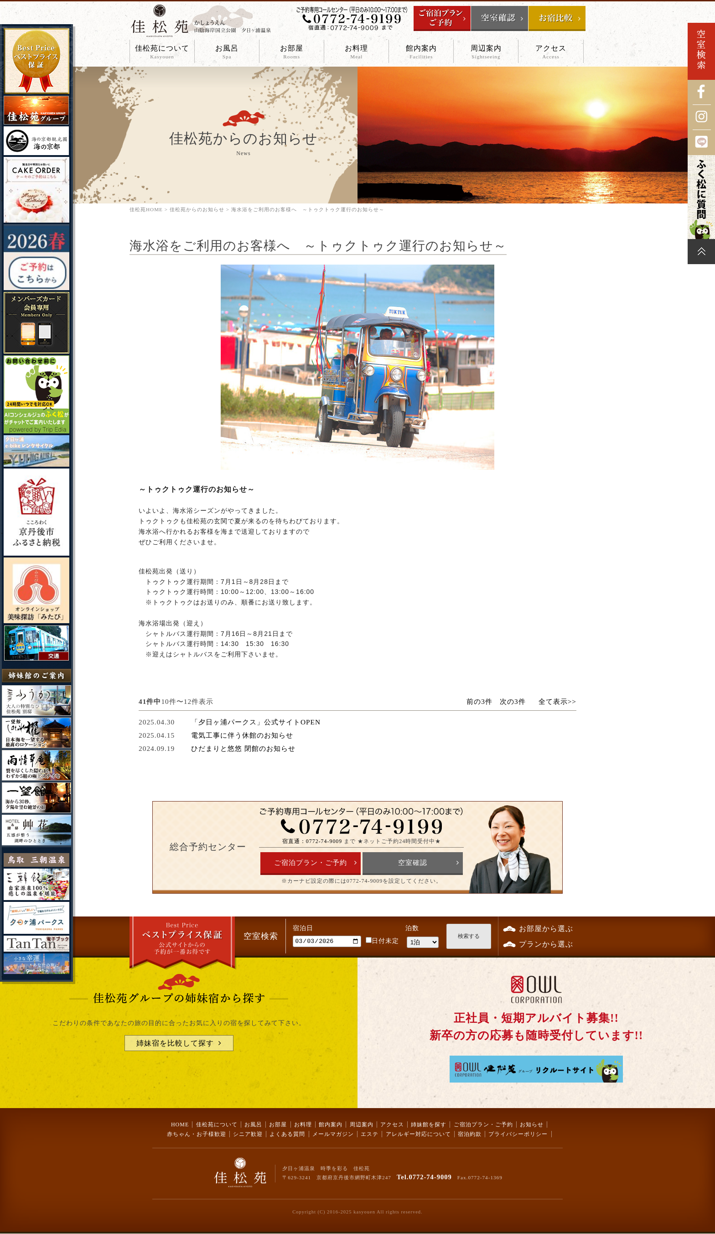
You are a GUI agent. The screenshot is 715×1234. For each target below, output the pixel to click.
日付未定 (382, 942)
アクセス (550, 52)
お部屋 (291, 52)
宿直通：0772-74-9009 (312, 841)
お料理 (356, 52)
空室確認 (412, 862)
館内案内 (421, 52)
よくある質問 (287, 1134)
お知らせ (532, 1124)
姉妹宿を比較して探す (175, 1043)
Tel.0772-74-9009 (424, 1177)
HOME (180, 1124)
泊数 (412, 928)
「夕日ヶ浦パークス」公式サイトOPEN (256, 722)
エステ (369, 1134)
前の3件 (479, 701)
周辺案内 (486, 52)
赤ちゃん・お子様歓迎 (196, 1134)
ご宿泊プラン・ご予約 (310, 862)
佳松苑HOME (146, 209)
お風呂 (227, 52)
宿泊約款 (470, 1134)
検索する (469, 936)
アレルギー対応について (418, 1134)
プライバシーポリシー (518, 1134)
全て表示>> (557, 701)
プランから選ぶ (546, 944)
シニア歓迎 (248, 1134)
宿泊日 (303, 928)
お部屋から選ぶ (546, 928)
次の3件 (513, 701)
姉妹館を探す (428, 1124)
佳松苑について (162, 52)
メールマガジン (333, 1134)
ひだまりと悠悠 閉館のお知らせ (243, 748)
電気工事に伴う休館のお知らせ (242, 735)
